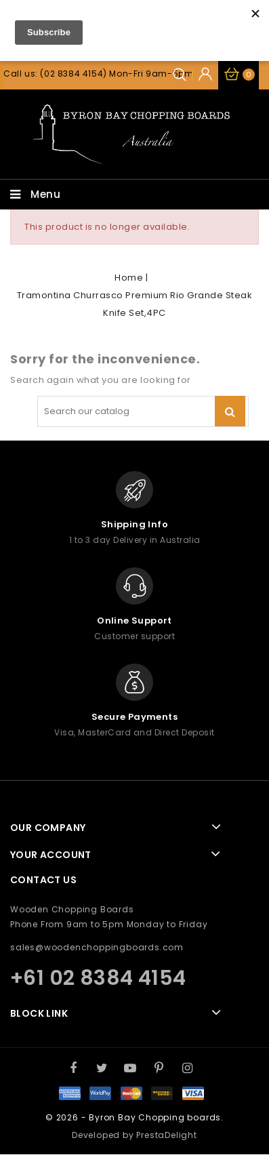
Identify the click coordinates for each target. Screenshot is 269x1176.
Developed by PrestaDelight (134, 1135)
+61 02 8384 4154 (98, 978)
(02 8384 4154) (73, 73)
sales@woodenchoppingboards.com (97, 947)
